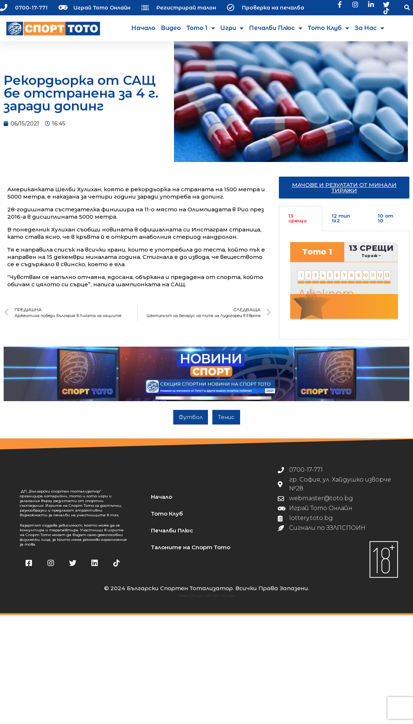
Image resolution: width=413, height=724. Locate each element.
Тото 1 (200, 28)
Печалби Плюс (275, 28)
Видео (171, 27)
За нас (369, 28)
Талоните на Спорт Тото (190, 552)
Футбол (190, 422)
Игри (231, 28)
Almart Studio (220, 601)
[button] (407, 8)
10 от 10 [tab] (385, 223)
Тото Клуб (328, 28)
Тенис (226, 422)
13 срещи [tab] (297, 223)
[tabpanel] (344, 291)
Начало (143, 27)
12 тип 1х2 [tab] (341, 223)
